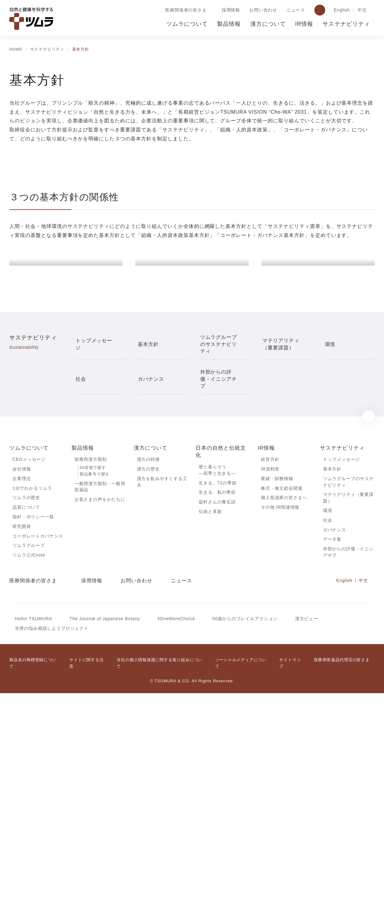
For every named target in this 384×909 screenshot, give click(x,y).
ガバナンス (334, 744)
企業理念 (21, 692)
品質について (26, 721)
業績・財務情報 (277, 692)
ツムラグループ (28, 760)
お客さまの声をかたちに (100, 713)
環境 (327, 724)
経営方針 (270, 672)
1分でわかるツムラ (32, 701)
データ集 (332, 754)
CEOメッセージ (28, 672)
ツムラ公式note (29, 770)
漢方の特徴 (148, 672)
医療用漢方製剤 (91, 672)
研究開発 (21, 741)
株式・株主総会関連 (282, 701)
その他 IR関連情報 (280, 721)
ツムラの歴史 (26, 711)
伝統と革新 (210, 725)
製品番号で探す (94, 687)
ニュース (294, 10)
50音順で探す (93, 680)
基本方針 (332, 682)
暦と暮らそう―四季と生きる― (217, 682)
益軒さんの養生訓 (217, 715)
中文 (362, 10)
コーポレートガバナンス (37, 750)
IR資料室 (270, 682)
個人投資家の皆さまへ (284, 711)
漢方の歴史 (148, 682)
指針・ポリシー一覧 (33, 731)
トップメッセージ (341, 672)
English (341, 10)
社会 (327, 734)
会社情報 (21, 682)
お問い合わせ (262, 10)
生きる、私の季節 (217, 705)
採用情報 (229, 10)
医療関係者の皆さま (185, 10)
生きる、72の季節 (218, 696)
